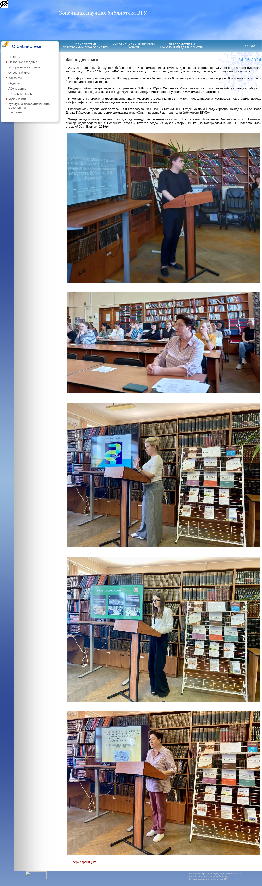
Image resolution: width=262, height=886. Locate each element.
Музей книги (17, 99)
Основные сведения (22, 62)
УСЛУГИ (133, 47)
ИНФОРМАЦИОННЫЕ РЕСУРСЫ (134, 44)
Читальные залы (20, 94)
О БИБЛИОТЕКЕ (85, 44)
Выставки (15, 112)
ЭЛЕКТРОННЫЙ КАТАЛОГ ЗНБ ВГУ (85, 47)
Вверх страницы (83, 862)
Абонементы (17, 88)
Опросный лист (19, 72)
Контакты (15, 78)
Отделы (14, 83)
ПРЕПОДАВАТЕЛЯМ (182, 44)
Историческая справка (24, 67)
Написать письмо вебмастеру (213, 876)
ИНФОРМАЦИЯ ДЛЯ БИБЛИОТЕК (181, 47)
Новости (14, 57)
